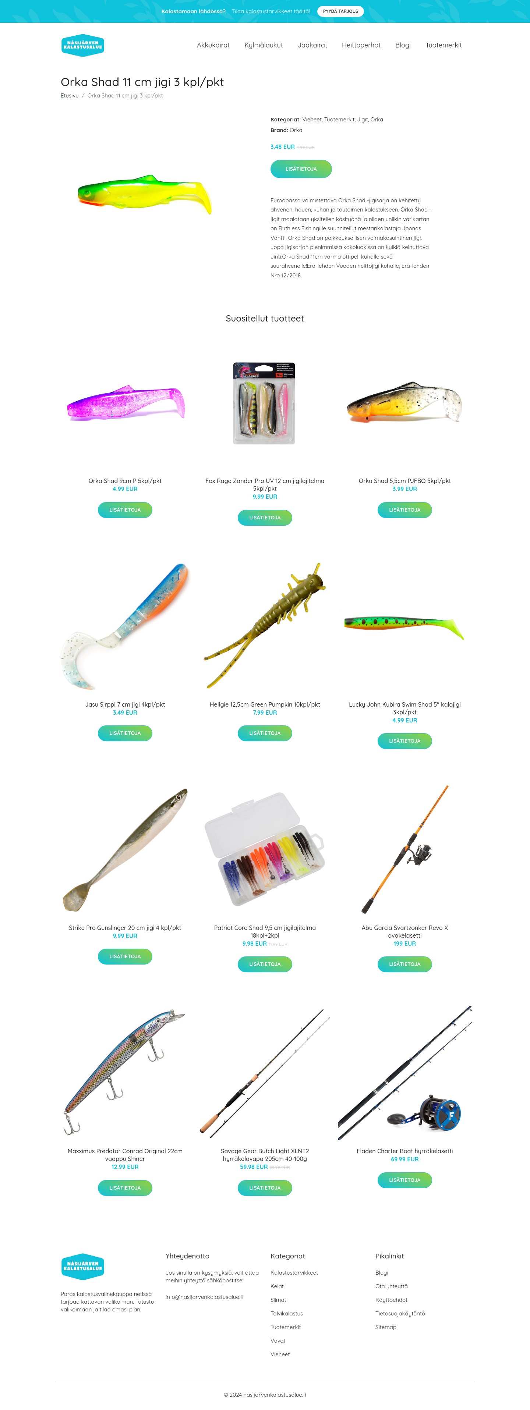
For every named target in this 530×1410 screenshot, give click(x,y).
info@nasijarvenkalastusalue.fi (204, 1299)
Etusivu (70, 98)
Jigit (362, 121)
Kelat (277, 1288)
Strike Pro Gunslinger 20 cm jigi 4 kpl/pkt (125, 930)
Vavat (278, 1343)
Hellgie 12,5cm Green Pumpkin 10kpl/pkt (265, 706)
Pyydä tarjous (340, 11)
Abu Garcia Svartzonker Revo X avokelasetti (405, 934)
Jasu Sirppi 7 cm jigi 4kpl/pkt (125, 706)
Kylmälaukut (263, 46)
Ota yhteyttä (391, 1288)
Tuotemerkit (443, 46)
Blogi (403, 46)
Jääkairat (312, 46)
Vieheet (312, 121)
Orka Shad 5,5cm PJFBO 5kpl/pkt (405, 483)
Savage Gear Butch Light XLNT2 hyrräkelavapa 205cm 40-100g (265, 1157)
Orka (377, 121)
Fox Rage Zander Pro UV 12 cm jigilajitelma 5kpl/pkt (264, 487)
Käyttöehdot (391, 1302)
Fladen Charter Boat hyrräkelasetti (405, 1153)
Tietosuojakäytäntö (400, 1316)
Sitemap (385, 1329)
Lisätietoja (301, 171)
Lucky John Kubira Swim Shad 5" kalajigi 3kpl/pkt (405, 710)
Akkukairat (213, 46)
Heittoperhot (361, 46)
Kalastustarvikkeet (294, 1275)
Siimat (278, 1302)
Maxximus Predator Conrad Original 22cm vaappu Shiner (125, 1157)
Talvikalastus (287, 1316)
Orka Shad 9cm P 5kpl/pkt (125, 483)
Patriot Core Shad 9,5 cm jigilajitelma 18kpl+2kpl (265, 934)
